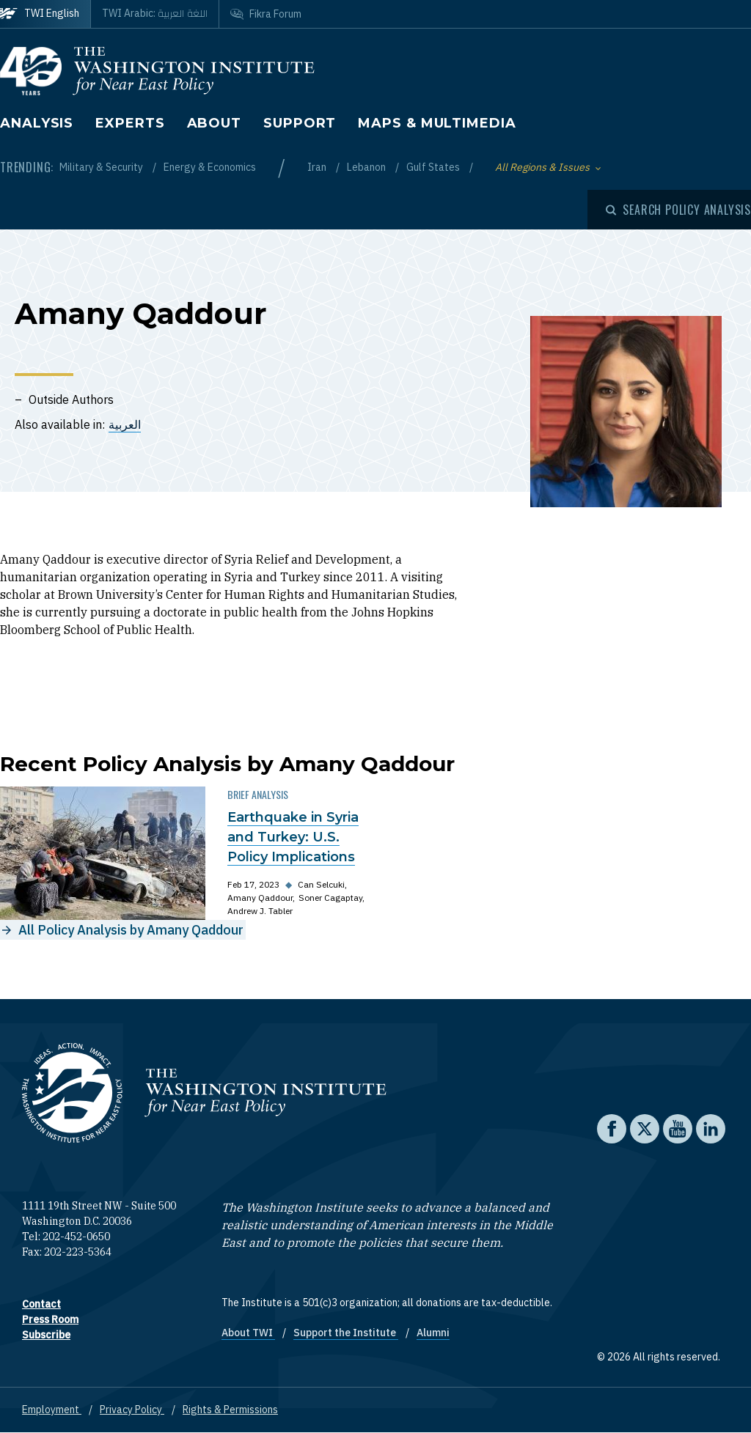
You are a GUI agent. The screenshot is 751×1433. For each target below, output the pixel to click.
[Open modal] (678, 209)
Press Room (50, 1319)
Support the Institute (345, 1332)
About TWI (248, 1332)
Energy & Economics (210, 167)
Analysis (36, 123)
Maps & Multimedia (437, 123)
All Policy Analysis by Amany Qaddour (130, 929)
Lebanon (367, 167)
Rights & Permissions (230, 1409)
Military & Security (102, 167)
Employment (51, 1409)
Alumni (433, 1332)
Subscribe (46, 1334)
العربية (125, 424)
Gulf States (434, 167)
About (214, 123)
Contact (41, 1304)
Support (299, 123)
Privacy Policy (132, 1409)
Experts (129, 123)
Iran (318, 167)
